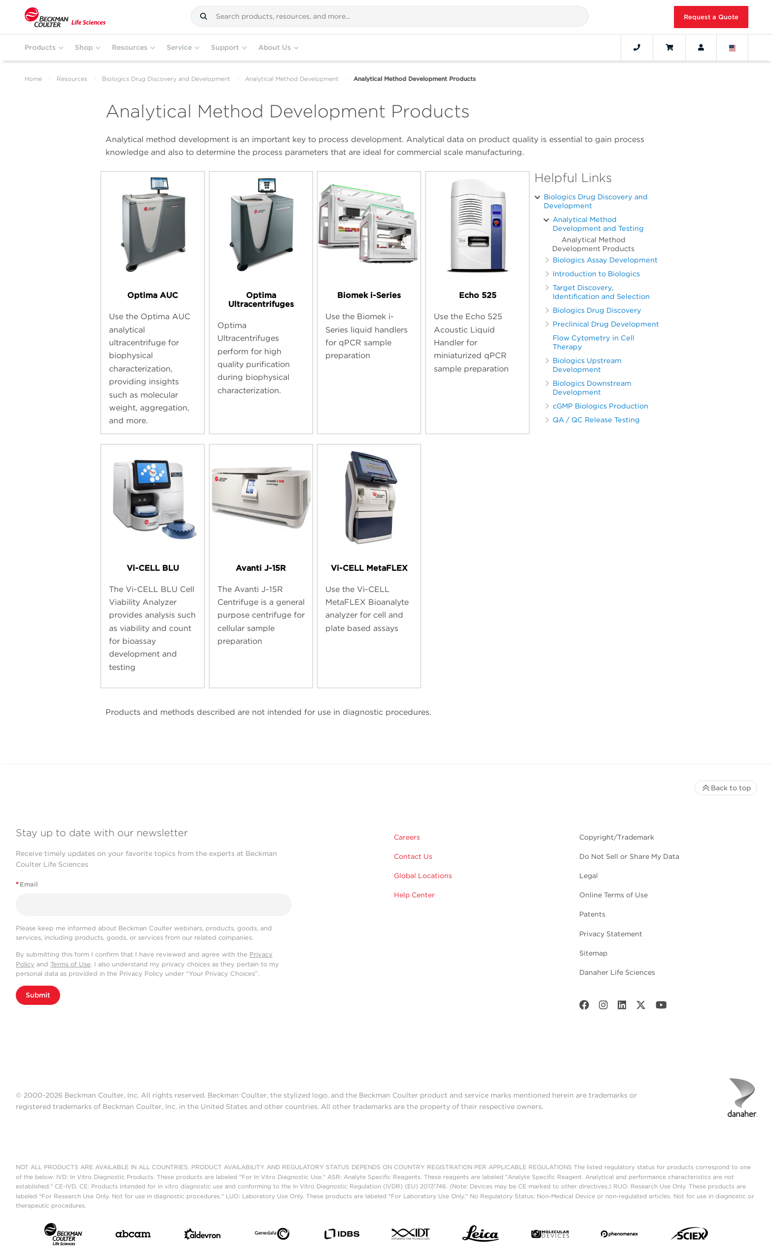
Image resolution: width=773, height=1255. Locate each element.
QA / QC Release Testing (596, 419)
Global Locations (423, 876)
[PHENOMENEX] (619, 1235)
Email (27, 884)
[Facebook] (584, 1007)
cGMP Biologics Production (600, 406)
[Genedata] (272, 1236)
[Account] (701, 47)
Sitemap (593, 953)
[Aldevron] (202, 1236)
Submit (38, 995)
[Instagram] (603, 1007)
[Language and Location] (732, 47)
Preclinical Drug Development (606, 324)
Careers (407, 837)
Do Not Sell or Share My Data (629, 856)
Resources (72, 78)
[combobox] (389, 16)
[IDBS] (341, 1236)
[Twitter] (641, 1007)
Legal (588, 876)
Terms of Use (70, 964)
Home (33, 78)
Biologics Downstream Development (592, 387)
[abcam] (133, 1236)
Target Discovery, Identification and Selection (601, 291)
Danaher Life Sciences (617, 972)
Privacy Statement (610, 934)
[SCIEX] (689, 1236)
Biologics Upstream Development (587, 364)
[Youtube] (661, 1007)
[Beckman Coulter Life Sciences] (65, 17)
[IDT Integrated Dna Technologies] (411, 1236)
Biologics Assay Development (605, 260)
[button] (203, 16)
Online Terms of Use (613, 895)
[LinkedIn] (622, 1007)
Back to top (726, 788)
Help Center (414, 895)
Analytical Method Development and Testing (598, 223)
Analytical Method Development (292, 78)
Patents (592, 914)
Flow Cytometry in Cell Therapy (593, 342)
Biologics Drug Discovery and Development (166, 78)
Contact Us (413, 856)
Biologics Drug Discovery (597, 310)
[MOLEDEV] (550, 1236)
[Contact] (637, 47)
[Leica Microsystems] (480, 1236)
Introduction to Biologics (596, 273)
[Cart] (669, 47)
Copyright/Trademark (616, 837)
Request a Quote (711, 17)
